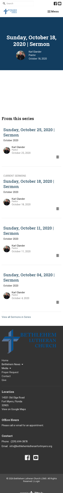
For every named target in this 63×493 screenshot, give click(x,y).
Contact (6, 376)
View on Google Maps (14, 409)
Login (37, 481)
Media (7, 368)
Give (4, 380)
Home (5, 360)
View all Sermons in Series (16, 317)
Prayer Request (10, 372)
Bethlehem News (13, 364)
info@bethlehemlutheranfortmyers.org (31, 446)
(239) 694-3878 (19, 441)
